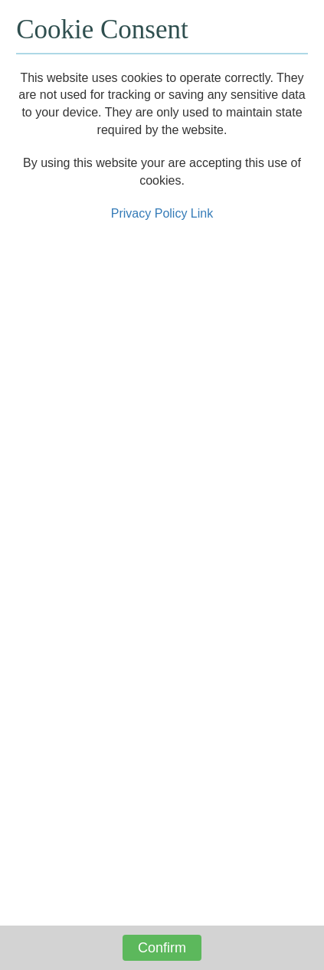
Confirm (162, 947)
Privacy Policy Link (162, 213)
